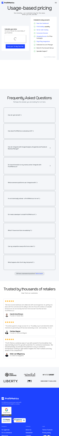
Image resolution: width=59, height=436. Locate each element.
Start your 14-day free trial (15, 46)
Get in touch (39, 273)
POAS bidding (40, 26)
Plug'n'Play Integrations (43, 41)
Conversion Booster (42, 33)
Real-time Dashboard (42, 23)
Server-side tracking (42, 30)
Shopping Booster (41, 36)
